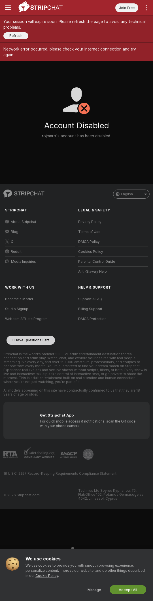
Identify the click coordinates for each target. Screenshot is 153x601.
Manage (94, 590)
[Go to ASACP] (68, 455)
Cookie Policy (46, 576)
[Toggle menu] (8, 7)
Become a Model (19, 299)
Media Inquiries (20, 261)
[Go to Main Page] (40, 7)
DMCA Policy (89, 242)
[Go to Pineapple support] (88, 454)
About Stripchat (20, 222)
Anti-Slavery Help (92, 272)
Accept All (128, 590)
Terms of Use (89, 232)
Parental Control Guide (96, 262)
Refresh (15, 35)
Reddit (13, 251)
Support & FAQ (90, 299)
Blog (11, 232)
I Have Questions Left (30, 340)
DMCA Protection (92, 319)
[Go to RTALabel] (10, 454)
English (131, 194)
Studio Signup (16, 309)
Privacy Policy (89, 222)
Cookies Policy (90, 252)
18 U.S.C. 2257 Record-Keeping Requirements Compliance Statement (59, 474)
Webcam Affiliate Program (26, 319)
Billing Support (90, 309)
